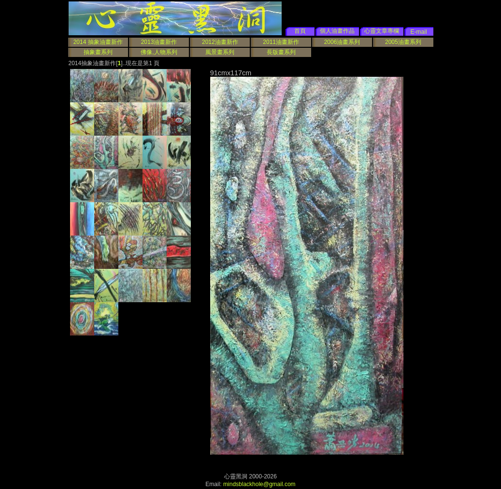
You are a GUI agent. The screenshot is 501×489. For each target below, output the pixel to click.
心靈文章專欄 (381, 31)
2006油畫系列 (342, 42)
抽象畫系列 (98, 52)
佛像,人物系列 (159, 52)
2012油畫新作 (220, 42)
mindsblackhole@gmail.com (259, 484)
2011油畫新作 (281, 42)
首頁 (300, 31)
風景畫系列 (219, 52)
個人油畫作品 (337, 31)
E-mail (419, 31)
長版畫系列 (281, 52)
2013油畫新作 (159, 42)
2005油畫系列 (403, 42)
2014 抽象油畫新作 (98, 42)
